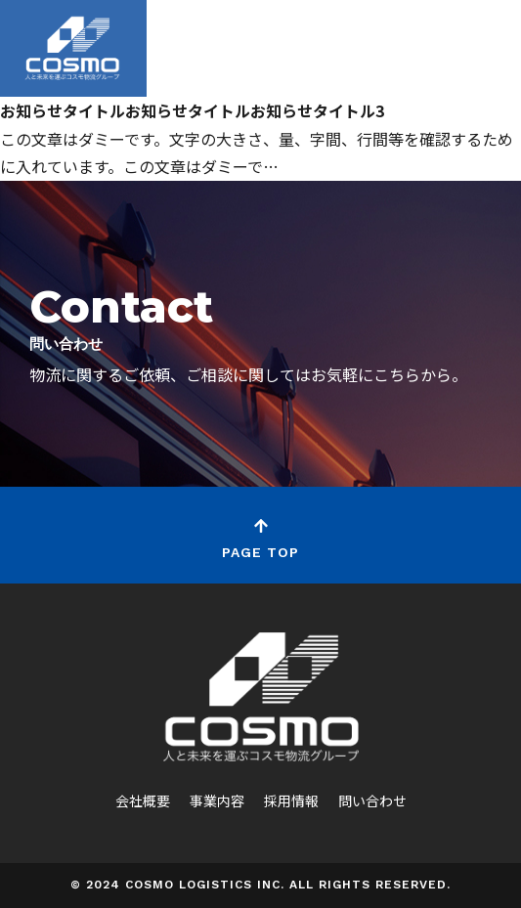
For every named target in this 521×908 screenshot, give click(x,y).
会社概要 (142, 800)
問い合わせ (372, 800)
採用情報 (291, 800)
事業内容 (217, 800)
